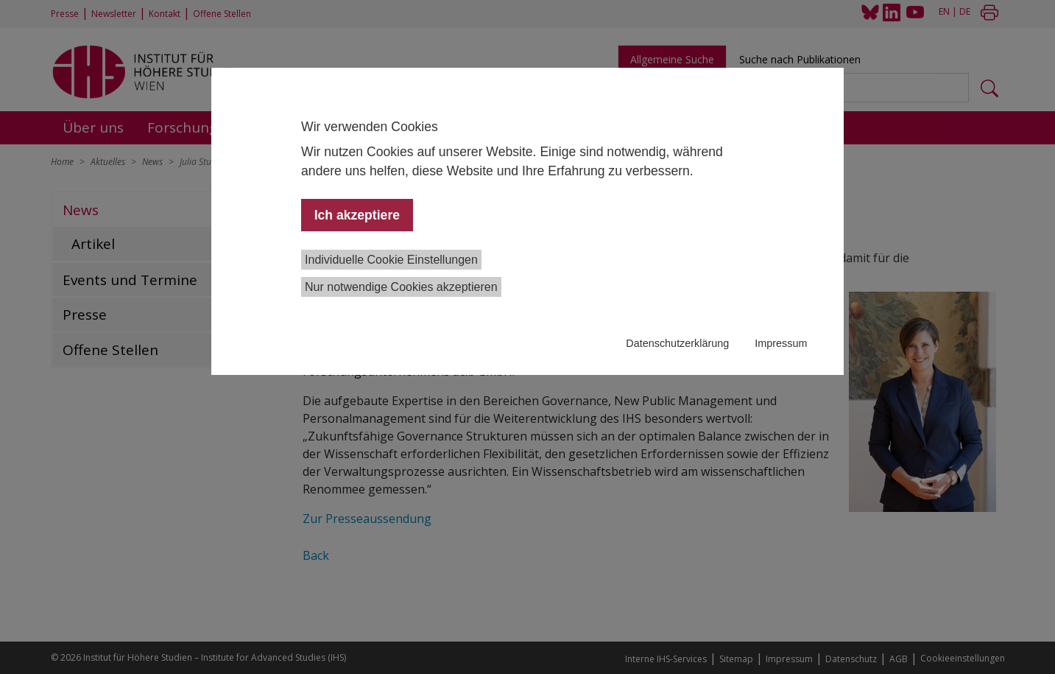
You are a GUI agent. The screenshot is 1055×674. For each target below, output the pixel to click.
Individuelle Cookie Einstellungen (391, 259)
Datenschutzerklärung (677, 343)
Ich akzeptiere (357, 215)
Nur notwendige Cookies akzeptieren (401, 287)
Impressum (781, 343)
